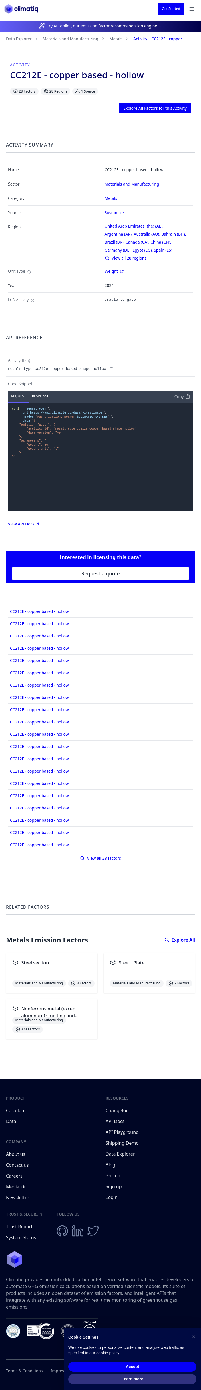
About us (15, 1154)
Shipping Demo (122, 1143)
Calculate (16, 1110)
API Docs (115, 1121)
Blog (110, 1165)
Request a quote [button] (100, 573)
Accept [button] (132, 1367)
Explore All (179, 940)
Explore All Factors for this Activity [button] (155, 108)
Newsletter (17, 1197)
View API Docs (23, 524)
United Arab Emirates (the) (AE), (135, 226)
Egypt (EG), (143, 250)
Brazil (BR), (115, 242)
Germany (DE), (119, 250)
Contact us (17, 1165)
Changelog (117, 1110)
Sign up (114, 1186)
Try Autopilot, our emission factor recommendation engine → (104, 26)
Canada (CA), (138, 242)
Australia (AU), (147, 234)
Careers (14, 1176)
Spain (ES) (163, 250)
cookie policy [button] (107, 1353)
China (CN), (161, 242)
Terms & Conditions (24, 1370)
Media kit (16, 1187)
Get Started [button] (171, 8)
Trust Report (19, 1226)
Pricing (113, 1175)
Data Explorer (19, 38)
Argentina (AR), (119, 234)
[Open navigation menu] (191, 9)
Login (112, 1197)
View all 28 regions (126, 258)
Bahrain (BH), (174, 234)
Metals (116, 38)
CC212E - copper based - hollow (39, 611)
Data (11, 1121)
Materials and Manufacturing (70, 38)
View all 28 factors (100, 858)
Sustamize (114, 212)
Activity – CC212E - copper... (159, 38)
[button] (193, 1337)
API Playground (122, 1132)
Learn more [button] (132, 1379)
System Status (21, 1237)
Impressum (61, 1370)
